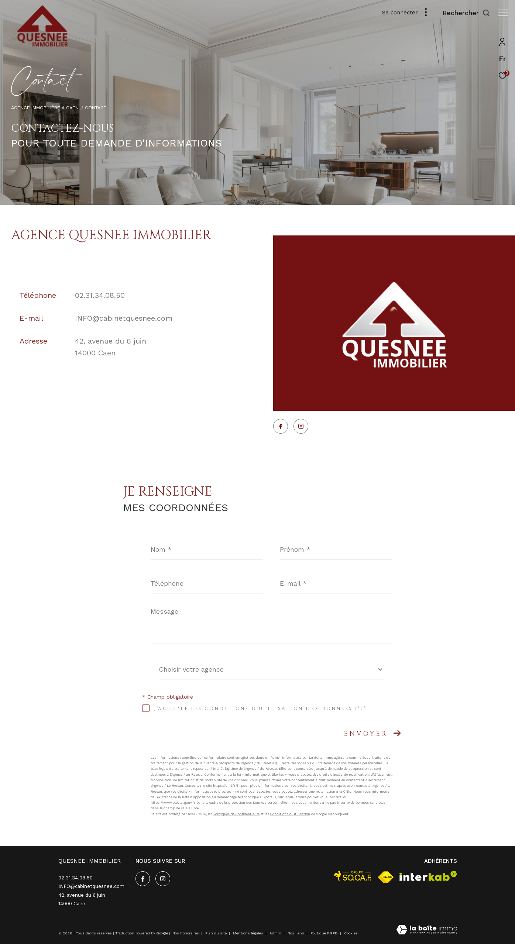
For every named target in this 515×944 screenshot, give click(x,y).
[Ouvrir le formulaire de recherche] (463, 12)
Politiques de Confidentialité (236, 814)
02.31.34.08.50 (100, 295)
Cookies (351, 933)
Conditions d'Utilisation (290, 814)
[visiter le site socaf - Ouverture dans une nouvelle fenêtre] (353, 876)
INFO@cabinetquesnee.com (123, 318)
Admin (275, 933)
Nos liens (296, 933)
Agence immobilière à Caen (45, 107)
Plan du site (216, 933)
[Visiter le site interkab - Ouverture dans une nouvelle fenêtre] (428, 876)
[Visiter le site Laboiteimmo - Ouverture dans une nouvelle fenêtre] (426, 930)
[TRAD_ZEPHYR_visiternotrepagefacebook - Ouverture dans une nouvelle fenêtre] (280, 426)
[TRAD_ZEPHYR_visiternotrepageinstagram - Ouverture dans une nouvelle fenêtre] (300, 426)
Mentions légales (248, 933)
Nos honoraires (185, 933)
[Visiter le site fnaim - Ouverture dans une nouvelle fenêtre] (386, 877)
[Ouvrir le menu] (503, 13)
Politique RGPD (324, 933)
